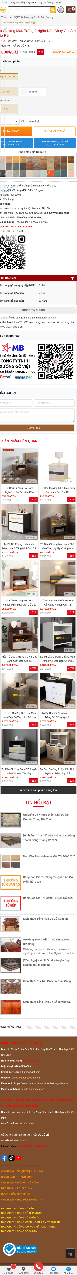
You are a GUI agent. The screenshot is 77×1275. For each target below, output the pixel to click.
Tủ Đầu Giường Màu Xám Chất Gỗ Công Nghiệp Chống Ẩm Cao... (57, 548)
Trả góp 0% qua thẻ (55, 143)
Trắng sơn (29, 92)
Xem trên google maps (33, 1089)
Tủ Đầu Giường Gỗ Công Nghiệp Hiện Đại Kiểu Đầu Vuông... (19, 492)
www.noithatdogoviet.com (26, 1077)
